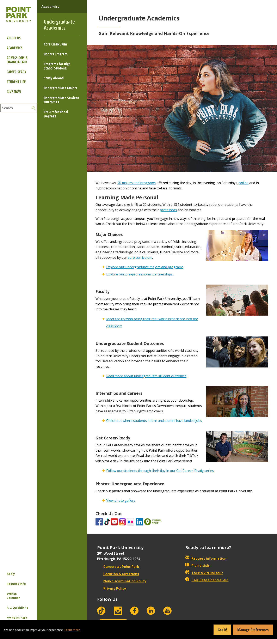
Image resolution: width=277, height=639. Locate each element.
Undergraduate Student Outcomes (61, 100)
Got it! (222, 629)
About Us (14, 38)
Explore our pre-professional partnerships (139, 274)
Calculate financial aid (206, 580)
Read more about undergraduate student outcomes (146, 376)
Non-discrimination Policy (121, 581)
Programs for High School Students (57, 66)
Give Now (14, 91)
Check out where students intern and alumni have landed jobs (154, 420)
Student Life (16, 81)
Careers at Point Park (118, 566)
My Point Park (17, 618)
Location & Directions (118, 574)
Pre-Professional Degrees (56, 114)
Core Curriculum (55, 44)
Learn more (72, 630)
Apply (11, 574)
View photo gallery (120, 500)
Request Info (16, 584)
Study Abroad (54, 78)
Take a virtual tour (204, 573)
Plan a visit (197, 565)
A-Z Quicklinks (17, 608)
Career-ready (16, 71)
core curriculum (140, 257)
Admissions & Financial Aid (17, 59)
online (243, 183)
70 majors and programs (136, 183)
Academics (15, 47)
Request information (205, 558)
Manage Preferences (253, 629)
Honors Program (55, 54)
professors (168, 210)
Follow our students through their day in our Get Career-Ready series (160, 470)
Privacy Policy (111, 588)
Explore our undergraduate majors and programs (144, 267)
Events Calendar (13, 596)
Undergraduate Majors (60, 88)
